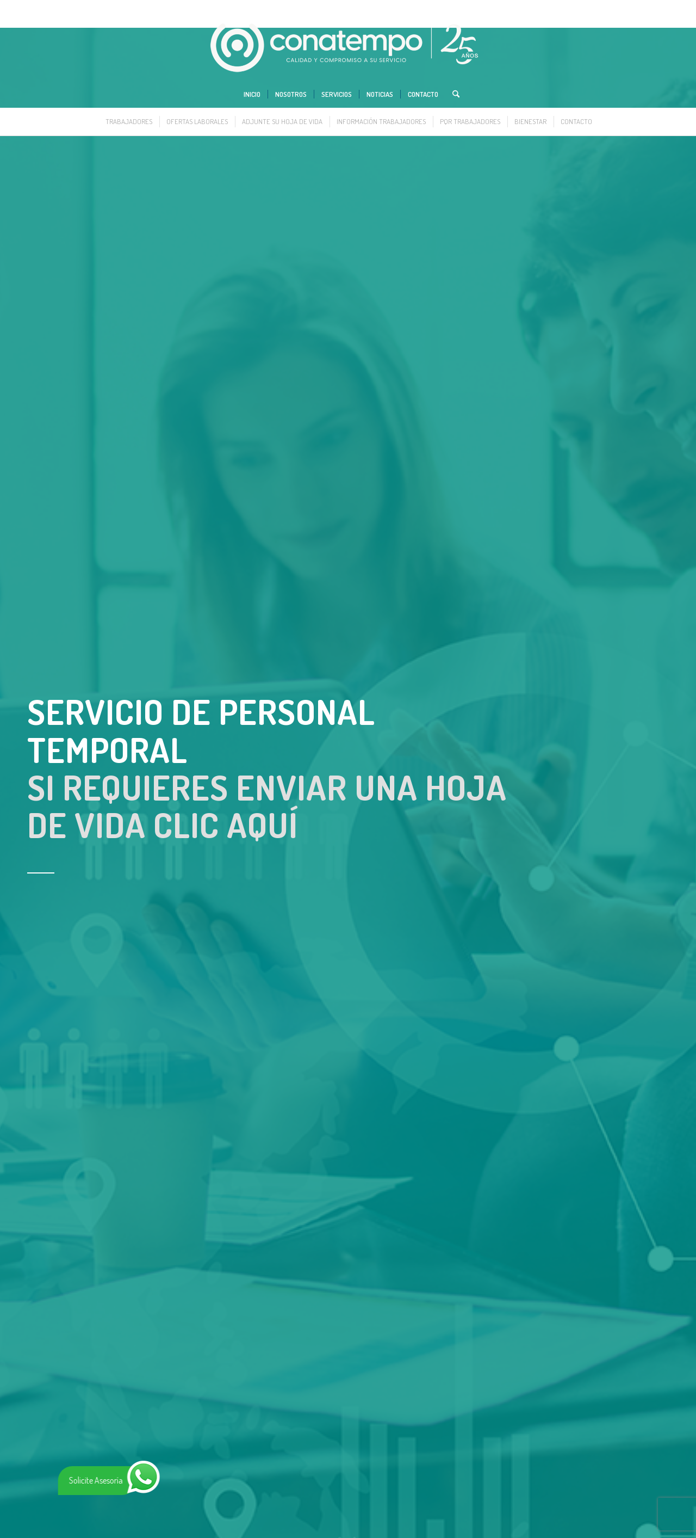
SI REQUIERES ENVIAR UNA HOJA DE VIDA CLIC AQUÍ (267, 806)
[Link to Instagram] (660, 8)
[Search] (452, 94)
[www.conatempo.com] (348, 48)
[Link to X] (611, 8)
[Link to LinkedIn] (644, 8)
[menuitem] (252, 94)
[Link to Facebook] (628, 8)
